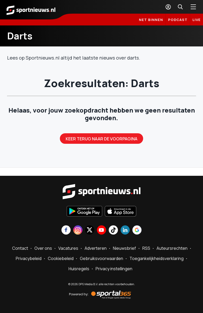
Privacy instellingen (114, 269)
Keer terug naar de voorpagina (101, 139)
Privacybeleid (28, 258)
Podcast (178, 19)
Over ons (43, 248)
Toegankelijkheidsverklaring (156, 258)
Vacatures (68, 248)
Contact (20, 248)
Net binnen (151, 19)
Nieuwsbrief (124, 248)
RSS (146, 248)
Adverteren (96, 248)
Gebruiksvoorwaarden (101, 258)
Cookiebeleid (61, 258)
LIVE (196, 19)
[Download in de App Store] (120, 211)
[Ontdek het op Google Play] (84, 211)
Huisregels (79, 269)
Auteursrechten (172, 248)
